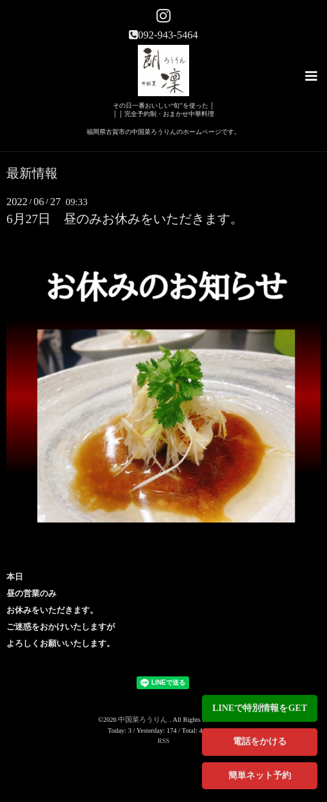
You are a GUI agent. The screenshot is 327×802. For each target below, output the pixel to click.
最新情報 (32, 173)
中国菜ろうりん (143, 719)
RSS (164, 740)
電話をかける (260, 741)
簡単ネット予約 (259, 775)
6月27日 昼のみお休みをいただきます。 (124, 219)
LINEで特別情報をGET (259, 708)
